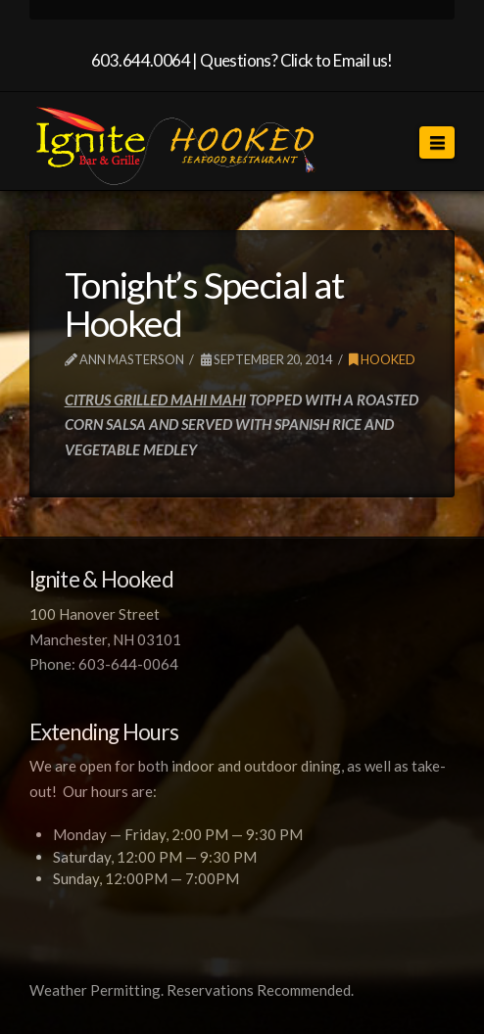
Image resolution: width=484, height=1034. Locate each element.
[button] (437, 142)
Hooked (382, 359)
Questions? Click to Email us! (296, 60)
